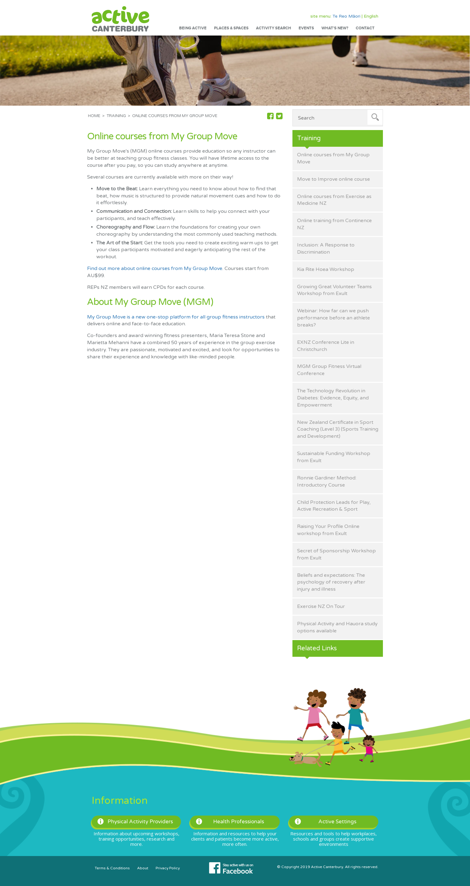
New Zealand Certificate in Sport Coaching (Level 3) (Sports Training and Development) (337, 429)
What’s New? (334, 28)
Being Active (193, 28)
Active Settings (325, 821)
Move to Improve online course (333, 179)
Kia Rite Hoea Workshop (325, 269)
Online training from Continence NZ (334, 224)
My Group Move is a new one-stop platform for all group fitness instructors (176, 317)
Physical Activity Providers (135, 821)
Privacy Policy (168, 868)
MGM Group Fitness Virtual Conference (329, 370)
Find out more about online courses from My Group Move (154, 268)
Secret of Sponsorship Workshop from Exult (336, 554)
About (142, 868)
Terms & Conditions (112, 868)
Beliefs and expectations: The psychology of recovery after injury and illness (331, 582)
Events (306, 28)
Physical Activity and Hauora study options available (337, 627)
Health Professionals (230, 821)
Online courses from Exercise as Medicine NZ (334, 200)
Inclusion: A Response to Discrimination (326, 248)
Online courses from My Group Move (333, 158)
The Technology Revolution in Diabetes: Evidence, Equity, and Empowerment (333, 398)
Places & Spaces (231, 28)
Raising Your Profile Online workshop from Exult (328, 530)
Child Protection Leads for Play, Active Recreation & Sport (334, 506)
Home (94, 115)
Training (116, 115)
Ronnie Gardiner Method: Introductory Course (326, 481)
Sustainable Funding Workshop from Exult (333, 457)
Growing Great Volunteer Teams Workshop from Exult (334, 290)
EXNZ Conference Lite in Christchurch (325, 345)
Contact (365, 28)
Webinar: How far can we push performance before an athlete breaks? (333, 318)
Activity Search (273, 28)
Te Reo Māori (346, 16)
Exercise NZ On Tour (321, 606)
